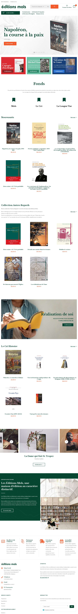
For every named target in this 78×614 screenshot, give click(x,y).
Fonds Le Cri (13, 1)
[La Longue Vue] (64, 100)
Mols (13, 106)
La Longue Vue (64, 106)
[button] (74, 6)
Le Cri (39, 106)
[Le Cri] (39, 100)
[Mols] (14, 100)
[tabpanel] (39, 35)
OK (72, 606)
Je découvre (9, 43)
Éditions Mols (5, 1)
